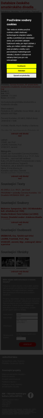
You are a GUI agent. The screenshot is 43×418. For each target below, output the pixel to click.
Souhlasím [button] (21, 66)
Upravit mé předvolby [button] (22, 75)
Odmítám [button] (21, 71)
